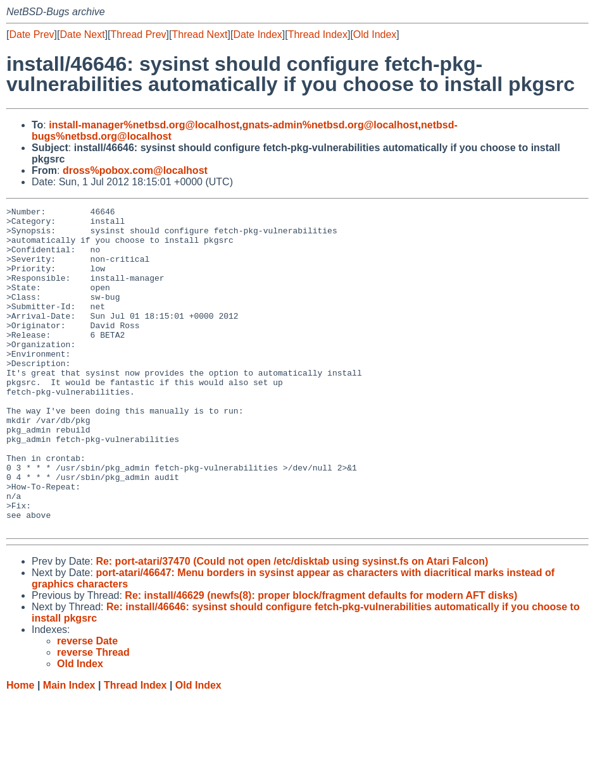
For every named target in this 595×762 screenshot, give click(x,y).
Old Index (374, 34)
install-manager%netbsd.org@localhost (144, 125)
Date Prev (31, 34)
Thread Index (318, 34)
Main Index (69, 749)
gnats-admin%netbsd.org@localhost (330, 125)
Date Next (82, 34)
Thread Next (199, 34)
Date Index (257, 34)
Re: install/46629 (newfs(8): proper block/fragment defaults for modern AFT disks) (321, 659)
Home (20, 749)
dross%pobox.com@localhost (135, 170)
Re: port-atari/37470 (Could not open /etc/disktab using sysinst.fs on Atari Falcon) (292, 625)
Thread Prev (138, 34)
